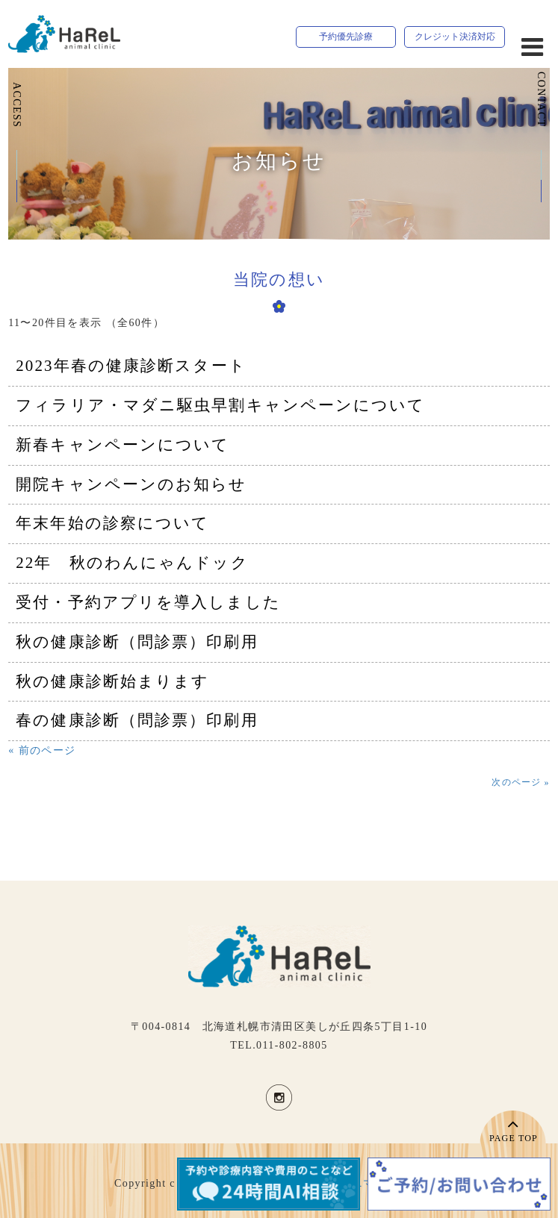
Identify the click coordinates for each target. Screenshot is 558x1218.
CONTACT (541, 100)
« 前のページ (41, 750)
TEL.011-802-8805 (278, 1045)
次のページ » (520, 782)
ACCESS (16, 105)
